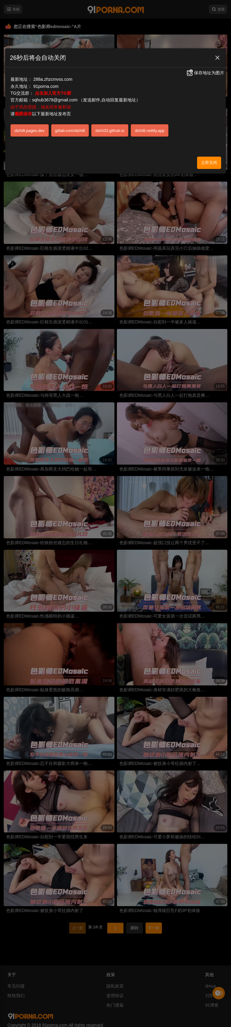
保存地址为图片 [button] (205, 72)
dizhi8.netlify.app (149, 130)
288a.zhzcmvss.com (52, 79)
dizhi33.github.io (109, 130)
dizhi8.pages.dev (29, 130)
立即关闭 (209, 162)
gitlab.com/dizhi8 (70, 130)
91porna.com (46, 86)
